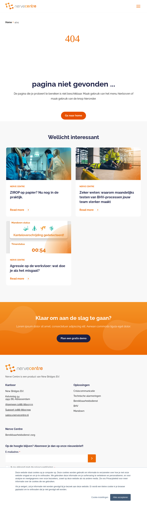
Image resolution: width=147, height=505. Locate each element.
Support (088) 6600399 (18, 409)
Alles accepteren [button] (120, 497)
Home (8, 22)
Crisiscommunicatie (84, 391)
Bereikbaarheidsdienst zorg (20, 435)
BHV (76, 406)
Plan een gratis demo (73, 338)
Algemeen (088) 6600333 (19, 404)
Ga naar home (73, 115)
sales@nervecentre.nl (17, 415)
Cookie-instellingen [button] (99, 497)
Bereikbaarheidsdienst (86, 401)
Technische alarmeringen (87, 396)
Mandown (79, 411)
